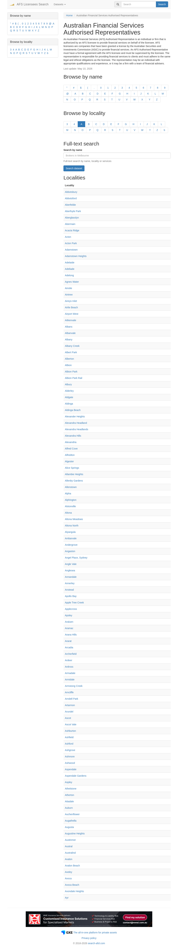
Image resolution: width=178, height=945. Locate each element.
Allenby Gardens (74, 480)
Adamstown (71, 249)
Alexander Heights (75, 416)
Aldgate (69, 397)
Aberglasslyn (72, 217)
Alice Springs (72, 467)
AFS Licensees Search (32, 4)
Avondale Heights (74, 891)
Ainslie (68, 288)
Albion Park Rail (73, 378)
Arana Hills (71, 634)
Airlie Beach (71, 307)
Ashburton (70, 730)
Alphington (70, 500)
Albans (68, 326)
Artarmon (70, 705)
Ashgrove (70, 750)
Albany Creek (72, 346)
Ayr (66, 897)
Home (69, 15)
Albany (68, 339)
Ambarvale (70, 538)
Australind (70, 852)
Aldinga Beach (72, 410)
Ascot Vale (70, 724)
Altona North (71, 525)
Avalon (68, 859)
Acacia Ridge (72, 230)
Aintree (68, 294)
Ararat (68, 641)
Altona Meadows (74, 519)
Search (162, 4)
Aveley (68, 872)
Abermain (70, 224)
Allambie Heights (74, 474)
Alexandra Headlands (76, 429)
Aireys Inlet (71, 301)
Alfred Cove (71, 448)
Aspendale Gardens (75, 775)
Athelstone (70, 788)
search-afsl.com (96, 943)
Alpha (68, 493)
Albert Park (71, 352)
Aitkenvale (70, 320)
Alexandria (70, 442)
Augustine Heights (75, 833)
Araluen (69, 621)
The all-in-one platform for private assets (95, 932)
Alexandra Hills (73, 435)
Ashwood (70, 763)
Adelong (69, 275)
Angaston (70, 551)
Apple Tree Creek (74, 602)
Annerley (69, 583)
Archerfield (70, 653)
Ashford (69, 743)
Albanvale (70, 333)
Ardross (69, 666)
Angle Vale (70, 564)
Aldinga (69, 403)
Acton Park (71, 243)
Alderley (69, 390)
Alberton (69, 358)
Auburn (69, 807)
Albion (68, 365)
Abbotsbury (71, 192)
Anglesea (70, 570)
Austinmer (70, 840)
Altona (68, 512)
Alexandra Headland (76, 423)
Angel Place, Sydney (76, 557)
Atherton (69, 795)
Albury (68, 384)
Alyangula (70, 532)
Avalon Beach (72, 865)
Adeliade (69, 269)
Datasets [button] (60, 4)
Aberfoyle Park (73, 211)
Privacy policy (89, 938)
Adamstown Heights (76, 256)
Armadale (70, 673)
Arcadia (69, 647)
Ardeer (68, 660)
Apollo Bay (70, 596)
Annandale (70, 576)
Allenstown (71, 487)
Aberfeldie (70, 204)
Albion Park (71, 371)
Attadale (69, 801)
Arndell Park (71, 698)
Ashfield (69, 737)
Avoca (68, 878)
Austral (68, 846)
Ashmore (70, 756)
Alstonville (70, 506)
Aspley (68, 782)
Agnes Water (72, 281)
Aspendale (70, 769)
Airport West (71, 313)
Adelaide (69, 262)
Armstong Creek (73, 686)
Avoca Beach (72, 884)
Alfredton (70, 455)
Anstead (69, 589)
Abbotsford (71, 198)
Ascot (68, 718)
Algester (69, 461)
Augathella (70, 820)
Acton (68, 236)
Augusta (69, 827)
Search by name (72, 150)
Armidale (69, 679)
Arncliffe (69, 692)
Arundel (69, 711)
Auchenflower (72, 814)
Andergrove (71, 544)
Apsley (68, 615)
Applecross (71, 609)
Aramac (69, 628)
